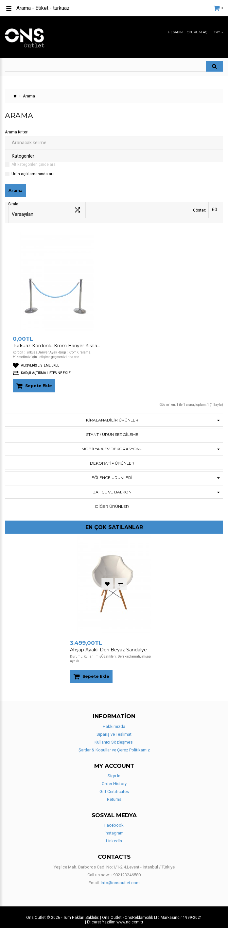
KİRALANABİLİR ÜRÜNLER (112, 415)
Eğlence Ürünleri (112, 473)
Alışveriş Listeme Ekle (36, 361)
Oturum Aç (197, 32)
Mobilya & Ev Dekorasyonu (112, 444)
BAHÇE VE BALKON (112, 487)
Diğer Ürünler (112, 501)
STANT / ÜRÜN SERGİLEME (112, 429)
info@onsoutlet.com (120, 877)
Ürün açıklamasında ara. (33, 174)
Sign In (114, 771)
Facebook (114, 820)
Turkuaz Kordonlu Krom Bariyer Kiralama (59, 341)
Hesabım (176, 32)
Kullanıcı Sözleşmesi (114, 737)
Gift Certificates (114, 786)
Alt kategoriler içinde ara (33, 164)
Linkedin (114, 836)
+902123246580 (126, 870)
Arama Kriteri (16, 132)
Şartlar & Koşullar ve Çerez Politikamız (114, 745)
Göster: (199, 210)
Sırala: (13, 210)
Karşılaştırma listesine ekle (42, 368)
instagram (114, 828)
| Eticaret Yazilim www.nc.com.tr (114, 917)
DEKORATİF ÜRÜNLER (112, 458)
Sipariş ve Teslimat (114, 729)
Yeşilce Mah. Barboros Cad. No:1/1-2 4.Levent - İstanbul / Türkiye (114, 862)
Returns (114, 794)
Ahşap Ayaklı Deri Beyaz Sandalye (108, 645)
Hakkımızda (114, 721)
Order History (114, 779)
